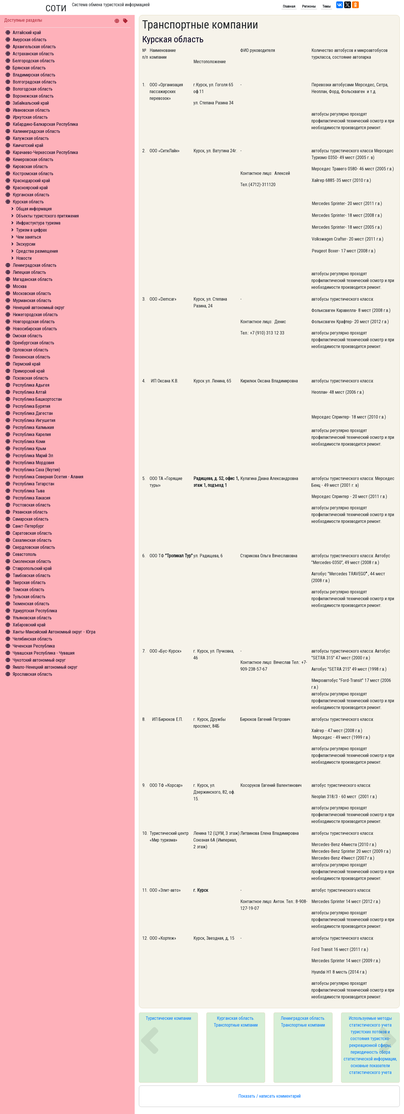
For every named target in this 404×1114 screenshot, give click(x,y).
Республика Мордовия (33, 462)
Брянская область (29, 68)
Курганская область (31, 194)
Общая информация (34, 209)
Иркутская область (30, 117)
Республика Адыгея (31, 385)
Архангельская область (34, 46)
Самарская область (31, 519)
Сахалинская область (32, 540)
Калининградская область (36, 131)
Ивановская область (31, 110)
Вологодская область (33, 89)
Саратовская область (32, 533)
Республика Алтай (29, 392)
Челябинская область (32, 639)
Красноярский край (30, 187)
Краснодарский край (31, 180)
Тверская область (29, 582)
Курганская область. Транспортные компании (236, 1022)
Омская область (27, 335)
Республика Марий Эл (33, 455)
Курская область (28, 201)
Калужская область (31, 138)
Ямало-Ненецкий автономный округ (45, 667)
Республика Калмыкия (33, 427)
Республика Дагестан (33, 413)
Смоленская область (32, 561)
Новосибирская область (35, 328)
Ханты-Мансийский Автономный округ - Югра (54, 632)
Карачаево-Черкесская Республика (45, 152)
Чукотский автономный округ (39, 660)
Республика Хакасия (31, 498)
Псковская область (30, 378)
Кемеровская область (33, 159)
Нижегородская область (35, 314)
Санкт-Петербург (28, 526)
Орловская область (30, 350)
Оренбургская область (33, 342)
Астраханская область (33, 53)
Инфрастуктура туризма (38, 223)
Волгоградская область (34, 82)
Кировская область (30, 166)
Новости (24, 258)
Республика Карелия (32, 434)
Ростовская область (32, 505)
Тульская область (29, 596)
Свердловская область (34, 547)
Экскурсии (25, 244)
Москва (20, 286)
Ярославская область (32, 674)
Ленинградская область (34, 265)
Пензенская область (31, 357)
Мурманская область (32, 300)
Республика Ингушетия (34, 420)
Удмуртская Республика (35, 610)
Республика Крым (29, 448)
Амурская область (30, 39)
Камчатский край (28, 145)
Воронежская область (33, 96)
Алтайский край (27, 32)
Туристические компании (168, 1018)
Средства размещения (37, 251)
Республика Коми (29, 441)
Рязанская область (30, 512)
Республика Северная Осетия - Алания (48, 476)
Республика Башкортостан (37, 399)
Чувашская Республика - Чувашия (44, 653)
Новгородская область (34, 321)
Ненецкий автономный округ (39, 307)
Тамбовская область (32, 575)
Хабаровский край (29, 625)
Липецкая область (29, 272)
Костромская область (33, 173)
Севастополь (24, 554)
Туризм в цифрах (31, 230)
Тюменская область (31, 603)
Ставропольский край (32, 568)
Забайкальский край (31, 103)
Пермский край (26, 364)
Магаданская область (33, 279)
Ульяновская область (32, 617)
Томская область (28, 589)
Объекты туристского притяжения (47, 216)
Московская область (32, 293)
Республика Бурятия (31, 406)
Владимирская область (34, 75)
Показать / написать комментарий (269, 1096)
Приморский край (29, 371)
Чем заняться (28, 237)
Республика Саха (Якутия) (36, 469)
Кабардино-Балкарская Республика (45, 124)
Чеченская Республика (34, 646)
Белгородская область (34, 60)
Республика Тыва (29, 491)
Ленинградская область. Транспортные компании (303, 1022)
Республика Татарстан (33, 483)
